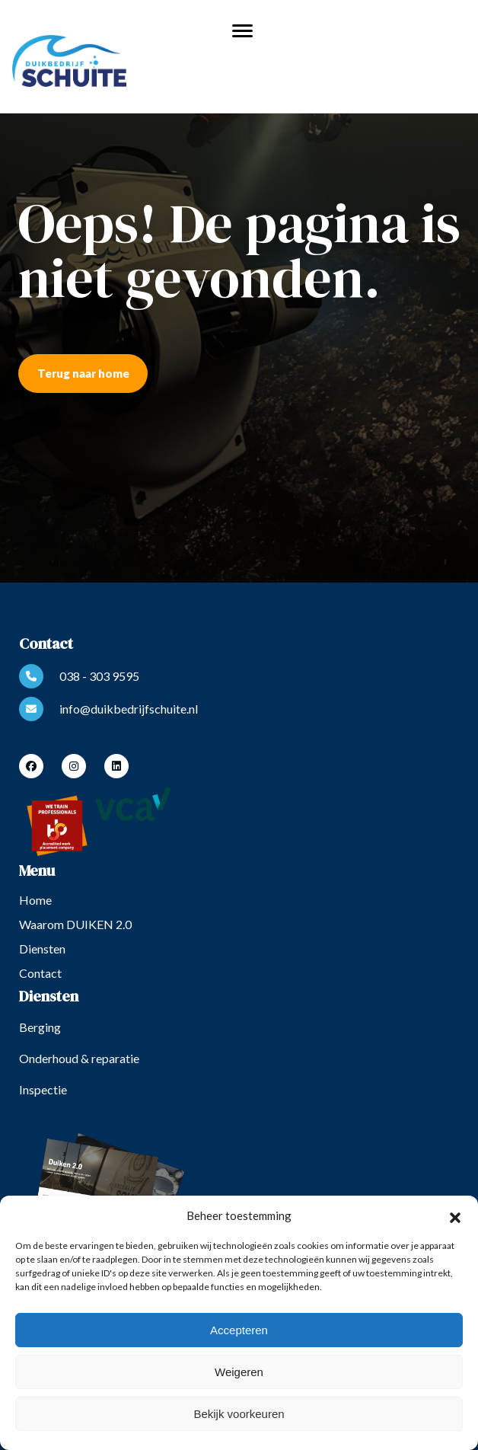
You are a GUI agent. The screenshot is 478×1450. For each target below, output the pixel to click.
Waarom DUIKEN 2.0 (75, 924)
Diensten (42, 948)
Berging (40, 1027)
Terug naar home (83, 373)
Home (35, 900)
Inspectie (43, 1089)
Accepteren (239, 1330)
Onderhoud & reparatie (79, 1058)
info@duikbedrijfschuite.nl (108, 709)
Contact (40, 973)
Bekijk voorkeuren (238, 1413)
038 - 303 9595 (79, 676)
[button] (455, 1215)
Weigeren (239, 1371)
